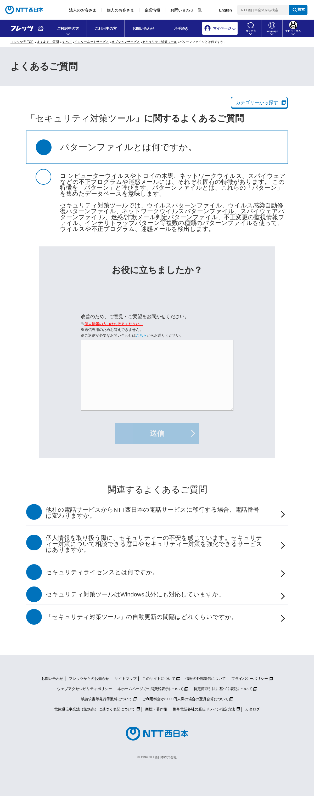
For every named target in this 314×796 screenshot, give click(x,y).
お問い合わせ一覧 (186, 10)
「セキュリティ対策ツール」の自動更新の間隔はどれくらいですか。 (141, 617)
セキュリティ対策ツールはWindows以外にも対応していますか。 (135, 594)
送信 (157, 433)
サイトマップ (126, 678)
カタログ (252, 709)
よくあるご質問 (48, 42)
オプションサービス (125, 42)
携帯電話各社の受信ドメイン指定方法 (204, 709)
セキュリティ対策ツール (159, 42)
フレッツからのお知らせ (89, 678)
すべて (67, 42)
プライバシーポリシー (249, 678)
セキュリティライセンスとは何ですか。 (102, 572)
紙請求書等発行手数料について (106, 699)
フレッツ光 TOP (21, 42)
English (225, 10)
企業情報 (152, 10)
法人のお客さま (83, 10)
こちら (141, 335)
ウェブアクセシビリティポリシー (84, 689)
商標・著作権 (156, 709)
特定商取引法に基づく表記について (223, 689)
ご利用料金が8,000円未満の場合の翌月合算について (185, 699)
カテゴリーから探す (257, 102)
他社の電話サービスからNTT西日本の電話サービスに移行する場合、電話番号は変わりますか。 (152, 512)
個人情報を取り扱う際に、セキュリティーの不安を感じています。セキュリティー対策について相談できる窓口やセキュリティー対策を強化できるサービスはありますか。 (154, 544)
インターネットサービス (91, 42)
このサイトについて (158, 678)
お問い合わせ (143, 28)
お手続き (181, 28)
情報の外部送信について (206, 678)
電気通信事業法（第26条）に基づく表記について (94, 709)
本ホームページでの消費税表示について (150, 689)
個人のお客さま (120, 10)
